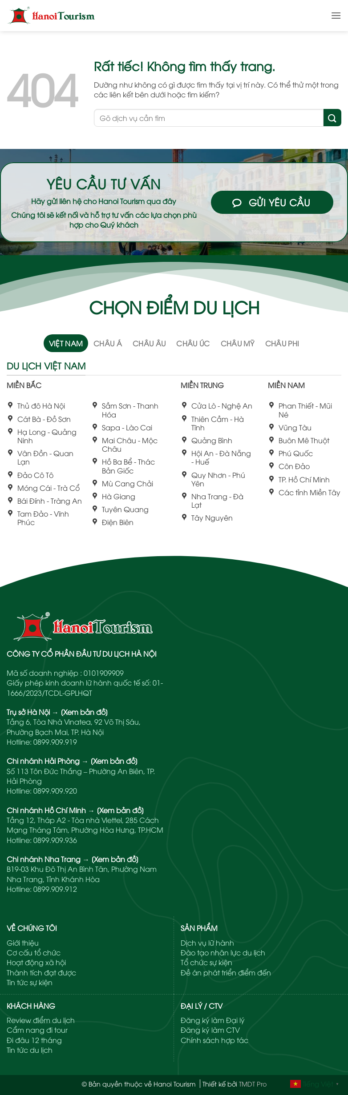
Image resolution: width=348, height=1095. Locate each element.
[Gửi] (332, 117)
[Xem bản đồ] (84, 712)
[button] (336, 15)
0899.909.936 (55, 840)
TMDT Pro (253, 1083)
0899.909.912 (55, 889)
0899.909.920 (55, 790)
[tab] (66, 343)
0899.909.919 (55, 741)
